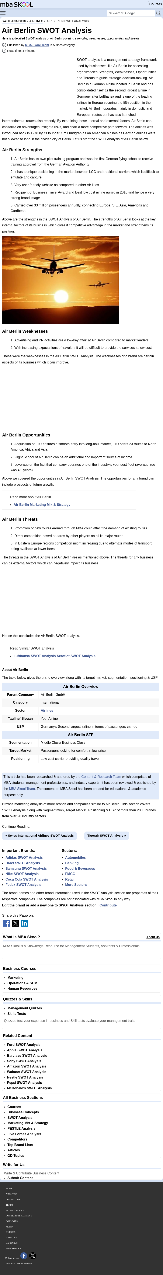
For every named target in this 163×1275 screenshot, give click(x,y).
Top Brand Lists (20, 1145)
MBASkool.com (24, 1263)
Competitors (17, 1139)
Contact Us (13, 1199)
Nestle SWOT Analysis (25, 1077)
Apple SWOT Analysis (24, 1050)
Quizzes (10, 1232)
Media (9, 1226)
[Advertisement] (37, 87)
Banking (72, 863)
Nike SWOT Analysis (22, 874)
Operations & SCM (22, 983)
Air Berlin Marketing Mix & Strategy (42, 504)
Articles (13, 1150)
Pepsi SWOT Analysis (24, 1082)
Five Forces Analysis (24, 1134)
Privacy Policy (15, 1210)
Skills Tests (16, 1014)
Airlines (47, 710)
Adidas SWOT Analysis (24, 857)
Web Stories (13, 1248)
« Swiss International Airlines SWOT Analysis (39, 835)
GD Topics (15, 1155)
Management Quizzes (24, 1008)
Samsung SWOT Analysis (26, 868)
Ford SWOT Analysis (24, 1044)
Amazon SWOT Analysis (26, 1066)
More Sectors (76, 884)
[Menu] (5, 12)
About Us (153, 937)
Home (9, 1188)
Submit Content (20, 1178)
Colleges (12, 1221)
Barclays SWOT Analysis (27, 1055)
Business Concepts (23, 1112)
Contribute (108, 905)
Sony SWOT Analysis (24, 1061)
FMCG (70, 874)
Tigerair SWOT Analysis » (106, 835)
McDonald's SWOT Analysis (29, 1088)
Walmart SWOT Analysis (26, 1072)
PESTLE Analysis (21, 1128)
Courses (155, 4)
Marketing (15, 977)
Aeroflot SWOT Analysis (75, 656)
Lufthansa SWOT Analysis (35, 656)
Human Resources (22, 988)
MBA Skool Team (37, 45)
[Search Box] (131, 13)
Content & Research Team (101, 776)
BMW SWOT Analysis (23, 863)
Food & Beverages (80, 868)
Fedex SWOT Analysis (23, 884)
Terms (10, 1204)
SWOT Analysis (19, 1117)
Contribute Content (19, 1215)
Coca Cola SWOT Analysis (27, 879)
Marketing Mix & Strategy (27, 1123)
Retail (69, 879)
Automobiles (75, 857)
